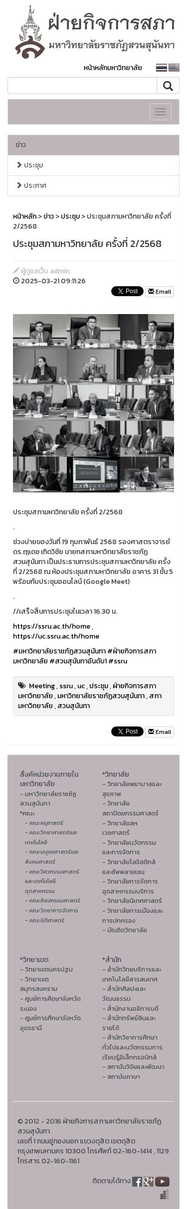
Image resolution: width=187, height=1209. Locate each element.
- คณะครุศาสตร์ (44, 823)
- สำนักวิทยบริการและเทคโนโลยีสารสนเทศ (131, 974)
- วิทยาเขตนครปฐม (46, 969)
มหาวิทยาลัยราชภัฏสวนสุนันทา (101, 696)
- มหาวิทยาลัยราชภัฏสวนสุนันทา (48, 798)
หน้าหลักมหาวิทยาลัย (113, 68)
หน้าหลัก (24, 216)
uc (81, 686)
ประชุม (29, 165)
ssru (66, 686)
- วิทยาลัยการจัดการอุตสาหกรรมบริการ (130, 886)
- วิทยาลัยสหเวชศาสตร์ (120, 828)
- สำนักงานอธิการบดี (130, 1008)
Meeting (42, 686)
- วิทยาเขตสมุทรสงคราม (38, 984)
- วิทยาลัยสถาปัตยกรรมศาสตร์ (130, 808)
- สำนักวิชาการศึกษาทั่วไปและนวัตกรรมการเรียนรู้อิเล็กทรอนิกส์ (132, 1047)
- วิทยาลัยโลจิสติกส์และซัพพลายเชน (129, 867)
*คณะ (27, 813)
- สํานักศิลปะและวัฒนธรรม (124, 993)
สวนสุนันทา (73, 706)
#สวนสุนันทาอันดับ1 (78, 661)
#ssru (117, 661)
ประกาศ (30, 185)
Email (159, 291)
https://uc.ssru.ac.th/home (56, 636)
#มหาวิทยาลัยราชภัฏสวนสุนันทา (59, 651)
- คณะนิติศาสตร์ (44, 920)
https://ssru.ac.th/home (51, 626)
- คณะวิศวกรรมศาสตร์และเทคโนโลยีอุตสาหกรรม (52, 881)
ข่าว (20, 145)
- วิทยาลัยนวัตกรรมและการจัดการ (129, 847)
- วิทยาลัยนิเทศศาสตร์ (132, 900)
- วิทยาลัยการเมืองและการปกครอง (132, 915)
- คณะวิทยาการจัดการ (51, 910)
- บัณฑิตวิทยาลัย (124, 930)
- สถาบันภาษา (121, 1076)
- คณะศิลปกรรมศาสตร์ (52, 900)
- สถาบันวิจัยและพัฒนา (133, 1066)
